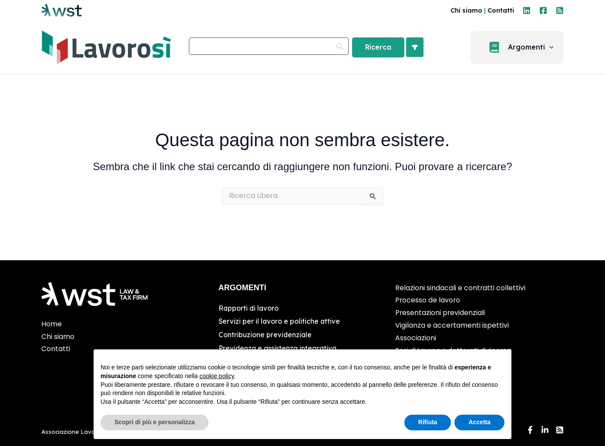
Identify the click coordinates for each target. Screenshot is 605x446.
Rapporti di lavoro (249, 308)
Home (51, 324)
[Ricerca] (378, 47)
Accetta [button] (479, 422)
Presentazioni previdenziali (440, 313)
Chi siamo (466, 10)
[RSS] (560, 10)
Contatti (500, 10)
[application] (553, 47)
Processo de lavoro (428, 300)
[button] (521, 47)
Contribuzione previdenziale (265, 334)
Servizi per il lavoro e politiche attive (279, 321)
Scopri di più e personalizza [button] (154, 422)
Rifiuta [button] (427, 422)
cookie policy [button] (216, 375)
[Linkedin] (527, 10)
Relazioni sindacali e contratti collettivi (460, 288)
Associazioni (415, 338)
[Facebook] (543, 10)
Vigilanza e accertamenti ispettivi (452, 325)
